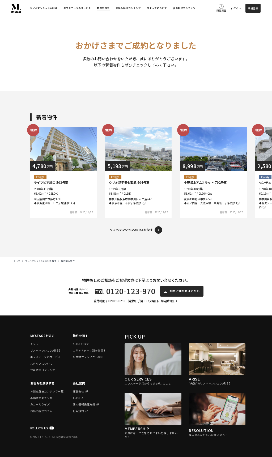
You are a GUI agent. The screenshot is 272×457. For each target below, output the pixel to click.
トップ (17, 261)
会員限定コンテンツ (184, 8)
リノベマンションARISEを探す (40, 261)
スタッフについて (157, 8)
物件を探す (103, 8)
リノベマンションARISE (43, 8)
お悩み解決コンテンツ (128, 8)
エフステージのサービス (77, 8)
